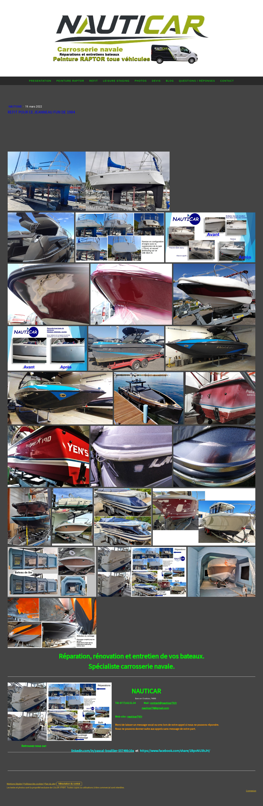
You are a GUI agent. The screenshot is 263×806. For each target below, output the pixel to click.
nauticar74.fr (134, 716)
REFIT (93, 80)
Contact (227, 80)
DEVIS (156, 80)
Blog (170, 80)
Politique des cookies (33, 783)
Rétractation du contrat (69, 783)
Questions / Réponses (197, 80)
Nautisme (15, 106)
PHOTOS (141, 80)
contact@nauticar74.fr (163, 703)
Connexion (251, 790)
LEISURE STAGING (116, 80)
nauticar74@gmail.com (155, 708)
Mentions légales (14, 783)
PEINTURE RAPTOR (70, 80)
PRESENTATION (40, 80)
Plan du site (49, 783)
